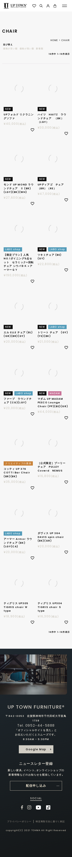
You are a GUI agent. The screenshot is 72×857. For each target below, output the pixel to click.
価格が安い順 (10, 48)
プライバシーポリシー (19, 821)
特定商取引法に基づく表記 (50, 821)
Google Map (36, 749)
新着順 (39, 48)
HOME (54, 40)
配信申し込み (36, 785)
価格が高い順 (27, 48)
